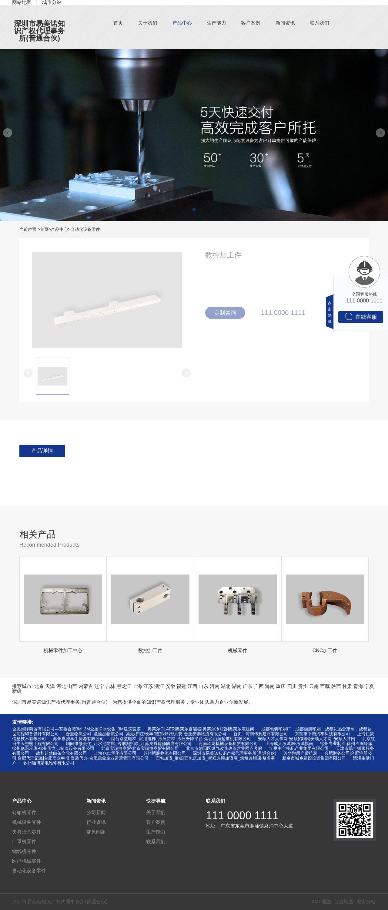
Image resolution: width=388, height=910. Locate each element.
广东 (248, 686)
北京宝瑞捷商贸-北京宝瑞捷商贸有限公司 (140, 748)
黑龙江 (123, 686)
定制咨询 (227, 313)
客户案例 (250, 22)
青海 (358, 686)
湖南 (237, 686)
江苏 (148, 686)
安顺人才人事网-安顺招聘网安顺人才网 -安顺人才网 (306, 738)
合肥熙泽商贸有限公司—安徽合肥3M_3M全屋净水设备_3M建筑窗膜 (76, 728)
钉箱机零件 (24, 812)
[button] (194, 209)
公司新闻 (96, 812)
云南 (314, 686)
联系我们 (319, 22)
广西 (259, 686)
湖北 (225, 686)
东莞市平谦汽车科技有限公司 (322, 733)
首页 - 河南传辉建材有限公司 (260, 733)
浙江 (159, 686)
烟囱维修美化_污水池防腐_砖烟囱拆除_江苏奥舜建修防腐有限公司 (129, 743)
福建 (181, 686)
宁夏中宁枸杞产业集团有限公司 (299, 748)
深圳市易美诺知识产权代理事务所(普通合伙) (39, 30)
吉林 (110, 686)
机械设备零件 (26, 822)
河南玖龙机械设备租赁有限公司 (228, 743)
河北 (61, 686)
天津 (50, 686)
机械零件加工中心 (63, 650)
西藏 (325, 686)
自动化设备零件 (85, 229)
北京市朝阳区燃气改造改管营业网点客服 (224, 748)
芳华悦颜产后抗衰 (300, 753)
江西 (192, 686)
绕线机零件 (24, 851)
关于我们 (147, 22)
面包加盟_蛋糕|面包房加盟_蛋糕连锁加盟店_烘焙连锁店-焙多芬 (216, 758)
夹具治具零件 (26, 831)
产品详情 (42, 451)
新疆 (17, 691)
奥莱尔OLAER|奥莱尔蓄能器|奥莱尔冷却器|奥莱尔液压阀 (201, 728)
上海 (137, 686)
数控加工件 (150, 650)
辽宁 (99, 686)
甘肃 (347, 686)
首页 (118, 22)
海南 (270, 686)
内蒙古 (86, 686)
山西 (72, 686)
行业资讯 (96, 822)
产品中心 (182, 22)
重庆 (281, 686)
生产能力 (216, 22)
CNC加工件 (325, 650)
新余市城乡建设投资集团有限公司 (314, 758)
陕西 (336, 686)
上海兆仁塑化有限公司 (115, 753)
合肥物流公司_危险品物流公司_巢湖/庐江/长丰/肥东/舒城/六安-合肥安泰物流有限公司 (146, 733)
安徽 (170, 686)
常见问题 (96, 831)
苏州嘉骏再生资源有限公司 (78, 738)
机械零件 (237, 650)
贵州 (303, 686)
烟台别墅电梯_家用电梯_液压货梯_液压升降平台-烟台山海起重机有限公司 (181, 738)
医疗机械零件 (26, 861)
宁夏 (369, 686)
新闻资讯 (285, 22)
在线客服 (361, 316)
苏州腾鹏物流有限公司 (164, 753)
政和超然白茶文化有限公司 (61, 753)
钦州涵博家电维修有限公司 (48, 762)
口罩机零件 (24, 841)
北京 (39, 686)
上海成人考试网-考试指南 (289, 743)
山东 (203, 686)
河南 (214, 686)
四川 (292, 686)
